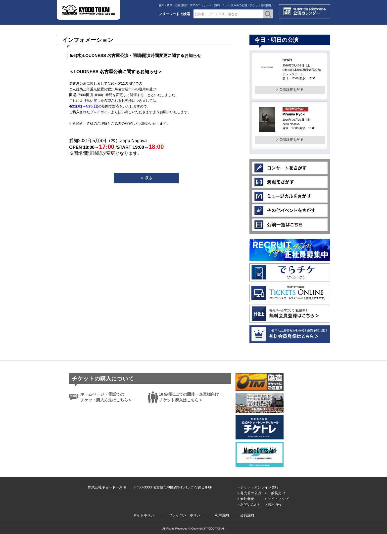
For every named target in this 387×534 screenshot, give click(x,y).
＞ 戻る (146, 178)
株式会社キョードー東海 (107, 487)
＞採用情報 (273, 504)
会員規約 (247, 515)
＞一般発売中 (274, 493)
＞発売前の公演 (249, 493)
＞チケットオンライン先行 (258, 487)
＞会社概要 (245, 499)
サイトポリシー (145, 515)
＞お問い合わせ (249, 504)
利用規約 (222, 515)
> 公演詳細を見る (289, 90)
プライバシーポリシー (186, 515)
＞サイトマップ (276, 499)
